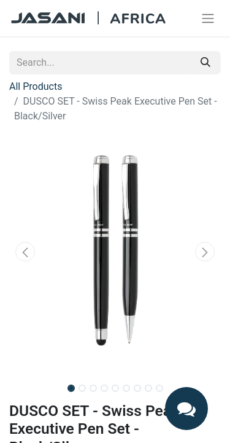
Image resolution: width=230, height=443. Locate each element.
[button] (25, 252)
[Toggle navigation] (208, 18)
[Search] (205, 62)
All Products (35, 86)
